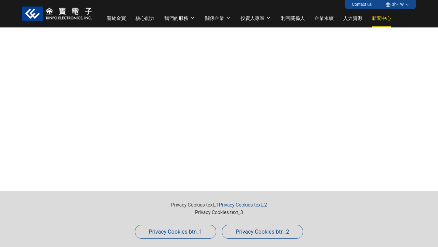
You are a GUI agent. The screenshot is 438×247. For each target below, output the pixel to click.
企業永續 (324, 18)
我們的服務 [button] (179, 18)
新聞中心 (381, 18)
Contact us (362, 4)
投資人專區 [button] (256, 18)
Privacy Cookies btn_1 (175, 231)
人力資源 (352, 18)
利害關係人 (293, 18)
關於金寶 (116, 18)
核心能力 (145, 18)
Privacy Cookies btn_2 (262, 231)
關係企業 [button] (218, 18)
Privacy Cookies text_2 (243, 205)
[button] (397, 4)
